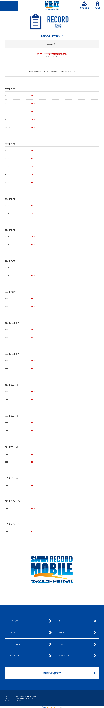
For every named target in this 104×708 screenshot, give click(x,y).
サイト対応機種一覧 (15, 644)
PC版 (60, 707)
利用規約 (61, 644)
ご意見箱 (12, 632)
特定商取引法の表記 (64, 655)
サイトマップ (62, 632)
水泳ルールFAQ (62, 621)
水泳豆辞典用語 (14, 621)
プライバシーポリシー (15, 655)
